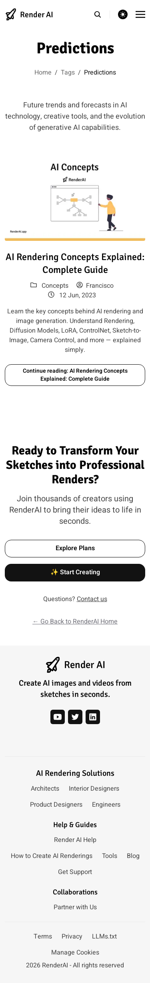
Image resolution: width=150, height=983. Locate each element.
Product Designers (56, 804)
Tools (109, 856)
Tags (68, 72)
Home (43, 72)
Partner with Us (75, 907)
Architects (45, 788)
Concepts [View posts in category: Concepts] (55, 286)
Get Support (75, 872)
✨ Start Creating (75, 572)
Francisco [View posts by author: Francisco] (95, 286)
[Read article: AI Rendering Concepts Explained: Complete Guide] (75, 197)
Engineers (106, 804)
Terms (43, 936)
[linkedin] (93, 717)
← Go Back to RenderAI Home (75, 621)
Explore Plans (75, 548)
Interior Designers (94, 788)
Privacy (72, 936)
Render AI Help (75, 840)
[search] (102, 14)
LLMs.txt (104, 936)
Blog (133, 856)
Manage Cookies (75, 952)
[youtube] (57, 717)
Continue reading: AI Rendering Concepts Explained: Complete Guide (75, 375)
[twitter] (75, 717)
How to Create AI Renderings (51, 856)
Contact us (92, 599)
